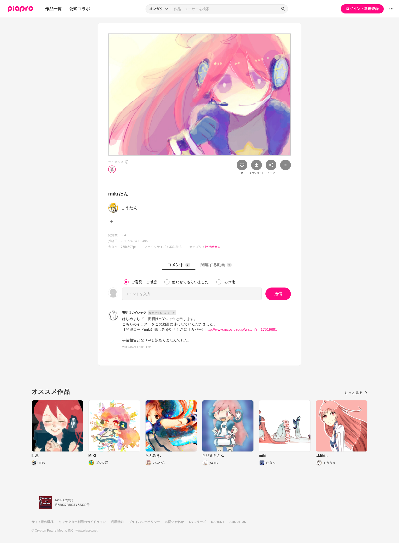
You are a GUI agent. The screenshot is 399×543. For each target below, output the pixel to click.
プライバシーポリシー (144, 522)
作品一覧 (53, 9)
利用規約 (117, 522)
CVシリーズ (197, 522)
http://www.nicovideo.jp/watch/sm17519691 (241, 329)
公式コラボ (79, 9)
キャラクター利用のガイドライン (82, 522)
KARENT (217, 522)
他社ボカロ (213, 247)
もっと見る (355, 392)
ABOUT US (238, 522)
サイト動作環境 (42, 522)
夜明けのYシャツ (134, 312)
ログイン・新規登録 (362, 9)
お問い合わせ (174, 522)
